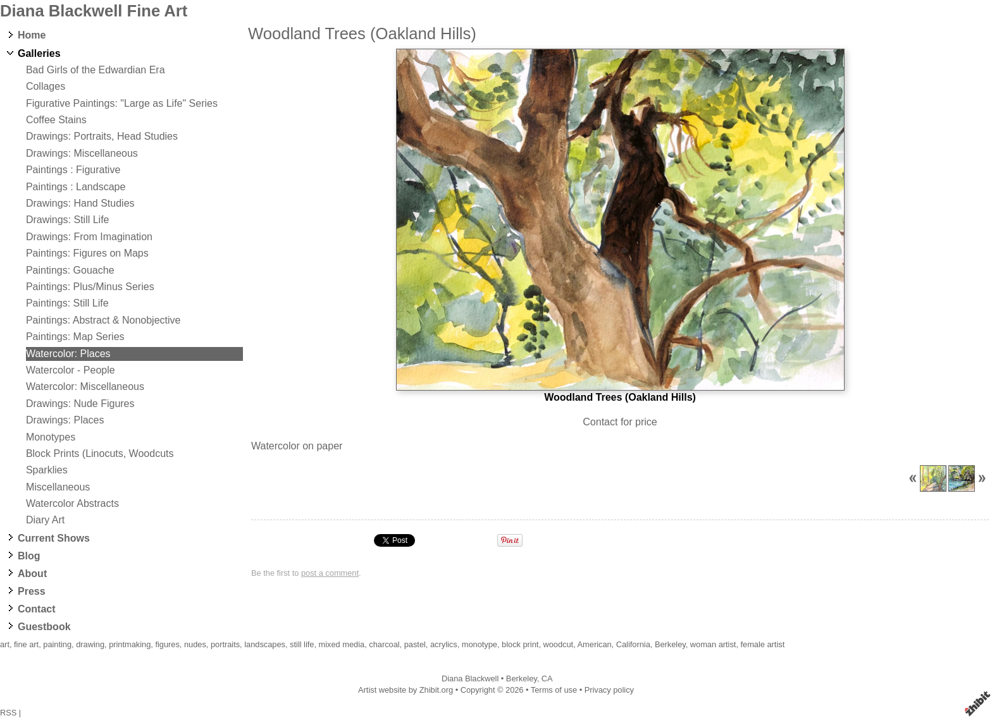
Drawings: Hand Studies (80, 203)
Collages (45, 86)
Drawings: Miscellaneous (82, 153)
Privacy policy (609, 690)
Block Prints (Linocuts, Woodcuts (100, 453)
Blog (29, 556)
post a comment (330, 573)
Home (32, 35)
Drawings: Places (65, 420)
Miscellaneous (58, 487)
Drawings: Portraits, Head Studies (102, 136)
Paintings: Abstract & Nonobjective (103, 320)
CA (547, 678)
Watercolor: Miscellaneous (85, 386)
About (32, 573)
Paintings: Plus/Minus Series (90, 286)
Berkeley (521, 678)
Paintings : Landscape (75, 186)
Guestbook (44, 626)
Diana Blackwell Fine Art (93, 11)
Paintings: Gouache (70, 270)
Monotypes (50, 437)
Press (32, 591)
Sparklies (47, 470)
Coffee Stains (56, 119)
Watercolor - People (70, 370)
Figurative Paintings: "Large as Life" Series (122, 103)
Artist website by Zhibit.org (405, 690)
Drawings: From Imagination (89, 236)
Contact (37, 609)
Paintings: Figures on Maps (87, 253)
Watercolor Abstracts (72, 503)
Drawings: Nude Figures (80, 403)
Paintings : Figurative (73, 169)
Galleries (39, 53)
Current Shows (54, 538)
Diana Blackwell (470, 678)
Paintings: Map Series (75, 336)
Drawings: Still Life (67, 219)
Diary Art (45, 519)
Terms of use (554, 690)
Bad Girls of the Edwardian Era (95, 69)
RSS (8, 712)
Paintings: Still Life (67, 303)
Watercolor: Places (68, 353)
